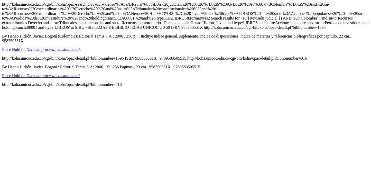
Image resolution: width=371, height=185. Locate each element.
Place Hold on (41, 49)
